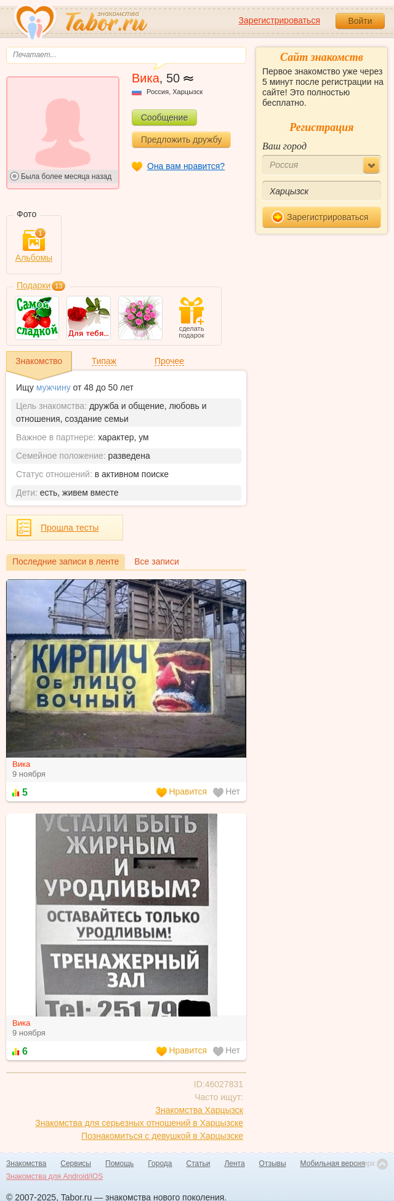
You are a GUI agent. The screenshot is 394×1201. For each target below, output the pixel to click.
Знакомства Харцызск (199, 1110)
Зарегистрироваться (279, 20)
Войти (360, 21)
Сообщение (164, 117)
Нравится (181, 792)
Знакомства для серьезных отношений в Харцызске (139, 1123)
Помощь (119, 1163)
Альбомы (33, 246)
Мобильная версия (333, 1163)
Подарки (33, 285)
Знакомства (26, 1163)
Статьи (199, 1163)
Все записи (156, 561)
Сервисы (75, 1163)
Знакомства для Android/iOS (54, 1176)
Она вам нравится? (186, 166)
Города (160, 1163)
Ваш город (284, 146)
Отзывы (272, 1163)
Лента (234, 1163)
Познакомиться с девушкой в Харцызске (162, 1136)
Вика (21, 764)
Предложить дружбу (181, 140)
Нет (226, 792)
